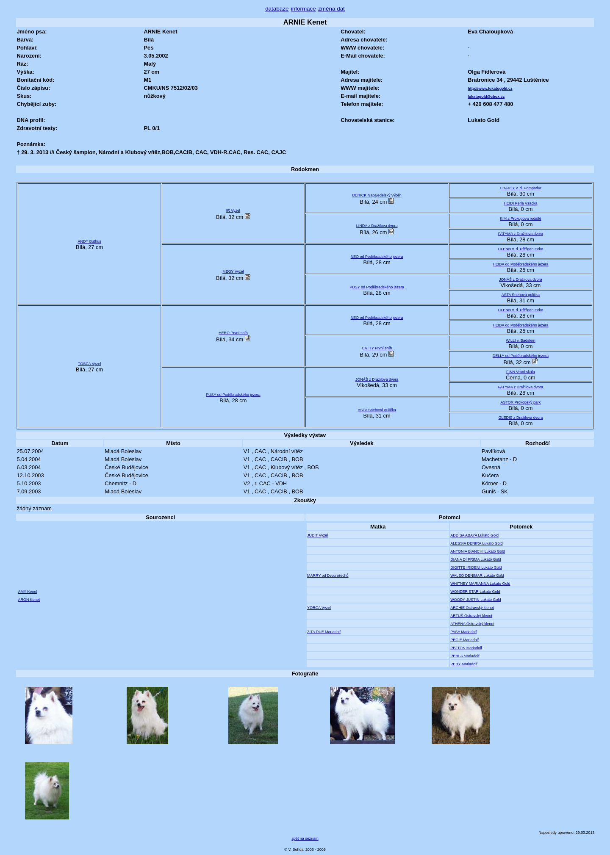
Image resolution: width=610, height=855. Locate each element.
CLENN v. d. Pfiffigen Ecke (520, 249)
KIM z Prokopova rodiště (520, 218)
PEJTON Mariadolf (466, 648)
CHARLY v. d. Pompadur (520, 188)
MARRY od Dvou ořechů (328, 575)
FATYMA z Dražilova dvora (520, 234)
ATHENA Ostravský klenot (472, 624)
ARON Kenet (29, 600)
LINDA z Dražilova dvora (377, 226)
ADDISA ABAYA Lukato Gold (474, 535)
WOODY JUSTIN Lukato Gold (475, 600)
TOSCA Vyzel (89, 364)
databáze (276, 9)
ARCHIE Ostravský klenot (472, 608)
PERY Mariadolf (463, 664)
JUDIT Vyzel (317, 535)
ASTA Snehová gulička (521, 295)
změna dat (331, 9)
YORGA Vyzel (319, 608)
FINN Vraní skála (520, 372)
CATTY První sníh (377, 348)
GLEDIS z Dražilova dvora (521, 417)
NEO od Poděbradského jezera (377, 257)
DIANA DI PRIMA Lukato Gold (475, 559)
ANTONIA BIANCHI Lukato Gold (477, 551)
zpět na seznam (304, 838)
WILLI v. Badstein (520, 340)
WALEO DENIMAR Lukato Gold (477, 575)
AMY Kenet (27, 591)
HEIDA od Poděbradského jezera (520, 264)
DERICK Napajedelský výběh (376, 195)
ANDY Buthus (89, 241)
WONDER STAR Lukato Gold (475, 591)
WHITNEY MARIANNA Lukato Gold (480, 583)
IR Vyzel (233, 210)
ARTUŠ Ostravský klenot (471, 616)
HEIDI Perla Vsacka (520, 203)
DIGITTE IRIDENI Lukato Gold (476, 567)
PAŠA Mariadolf (463, 632)
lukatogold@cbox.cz (486, 96)
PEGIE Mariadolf (464, 640)
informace (303, 9)
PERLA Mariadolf (464, 656)
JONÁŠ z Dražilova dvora (520, 279)
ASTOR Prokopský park (520, 402)
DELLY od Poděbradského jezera (521, 356)
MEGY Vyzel (233, 271)
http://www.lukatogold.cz (490, 88)
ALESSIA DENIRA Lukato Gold (476, 543)
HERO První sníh (233, 333)
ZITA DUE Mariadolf (324, 632)
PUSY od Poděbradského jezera (376, 287)
